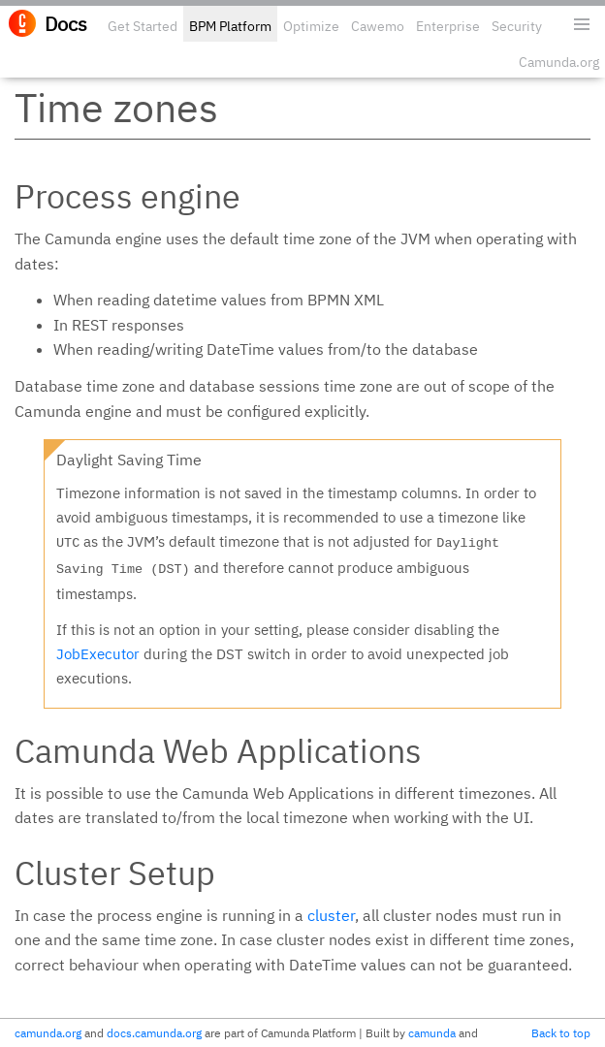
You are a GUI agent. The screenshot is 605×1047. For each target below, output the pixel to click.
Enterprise (448, 26)
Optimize (311, 26)
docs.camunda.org (154, 1033)
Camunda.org (559, 62)
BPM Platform (230, 26)
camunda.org (48, 1033)
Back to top (560, 1033)
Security (517, 26)
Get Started (142, 26)
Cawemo (377, 26)
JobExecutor (98, 654)
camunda (432, 1033)
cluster (331, 915)
